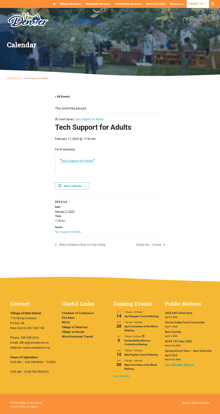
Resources (177, 4)
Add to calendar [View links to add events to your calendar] (73, 186)
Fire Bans (68, 317)
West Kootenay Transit (77, 336)
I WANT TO (198, 4)
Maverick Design (201, 402)
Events (18, 78)
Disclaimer (32, 406)
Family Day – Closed (149, 244)
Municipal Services (98, 4)
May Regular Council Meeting (141, 354)
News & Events (156, 4)
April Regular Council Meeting (141, 316)
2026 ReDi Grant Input (178, 313)
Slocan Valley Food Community (185, 322)
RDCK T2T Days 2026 (178, 341)
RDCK (66, 322)
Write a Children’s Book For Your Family (82, 244)
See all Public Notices (180, 365)
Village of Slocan (73, 332)
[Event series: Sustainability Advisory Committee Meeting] (143, 336)
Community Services (128, 4)
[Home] (54, 4)
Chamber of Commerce (78, 313)
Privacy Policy (17, 406)
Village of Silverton (74, 327)
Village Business (70, 4)
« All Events (62, 96)
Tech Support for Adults (77, 161)
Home (10, 78)
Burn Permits (173, 332)
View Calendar (121, 376)
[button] (213, 4)
